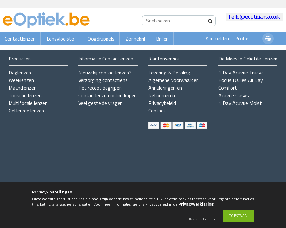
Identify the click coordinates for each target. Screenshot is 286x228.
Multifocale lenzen (28, 103)
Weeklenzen (21, 80)
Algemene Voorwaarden (173, 80)
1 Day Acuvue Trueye (241, 72)
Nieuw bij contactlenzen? (105, 72)
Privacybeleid (162, 103)
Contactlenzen (20, 38)
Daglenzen (20, 72)
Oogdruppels (101, 38)
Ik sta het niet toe (203, 219)
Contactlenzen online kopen (107, 95)
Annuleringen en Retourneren (165, 91)
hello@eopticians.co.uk (254, 17)
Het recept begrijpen (100, 88)
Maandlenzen (22, 88)
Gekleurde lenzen (26, 110)
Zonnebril (135, 38)
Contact (157, 110)
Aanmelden (217, 38)
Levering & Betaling (169, 72)
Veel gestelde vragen (100, 103)
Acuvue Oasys (233, 95)
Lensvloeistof (61, 38)
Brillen (162, 38)
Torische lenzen (25, 95)
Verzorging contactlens (103, 80)
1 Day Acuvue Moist (240, 103)
